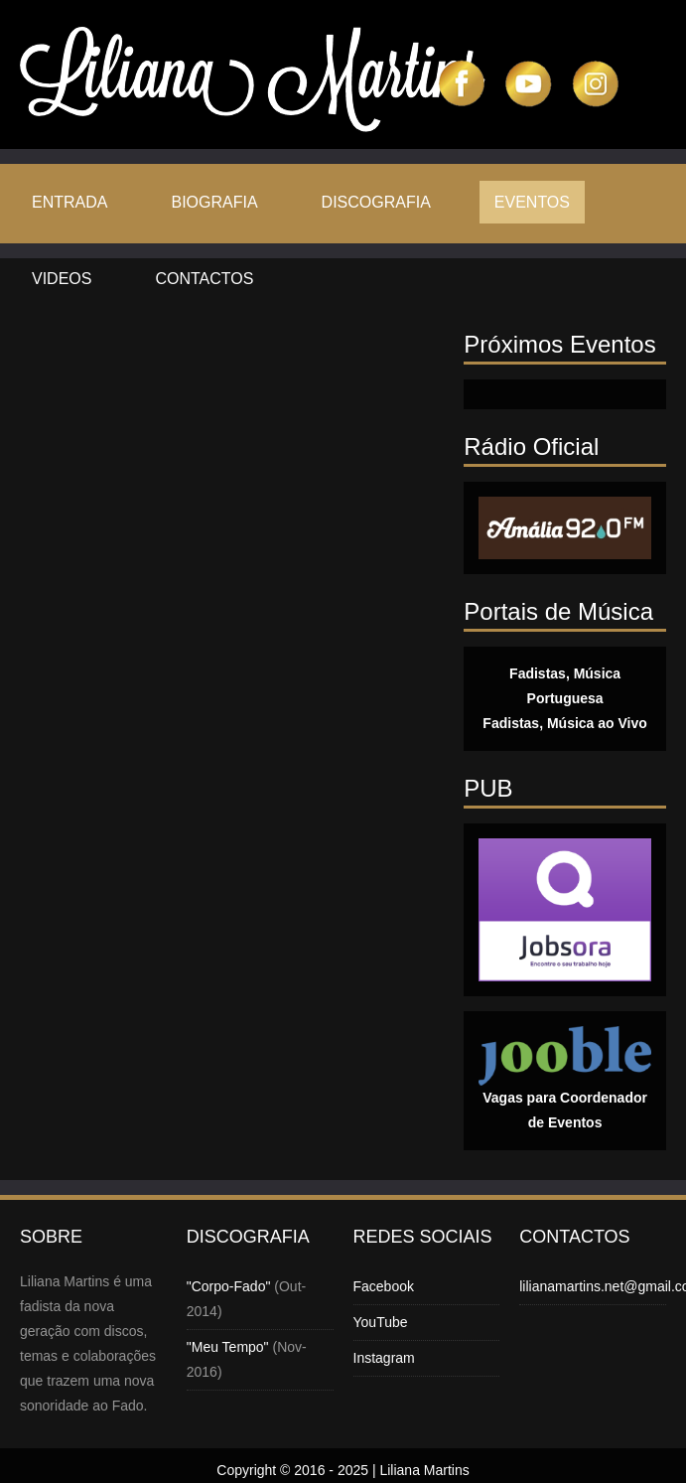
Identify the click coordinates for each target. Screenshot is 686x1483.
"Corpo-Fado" (229, 1286)
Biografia (214, 202)
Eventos (532, 202)
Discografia (376, 202)
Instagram (384, 1358)
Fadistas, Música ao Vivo (564, 723)
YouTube (380, 1322)
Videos (61, 278)
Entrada (69, 202)
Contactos (204, 278)
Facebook (383, 1286)
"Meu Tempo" (228, 1347)
